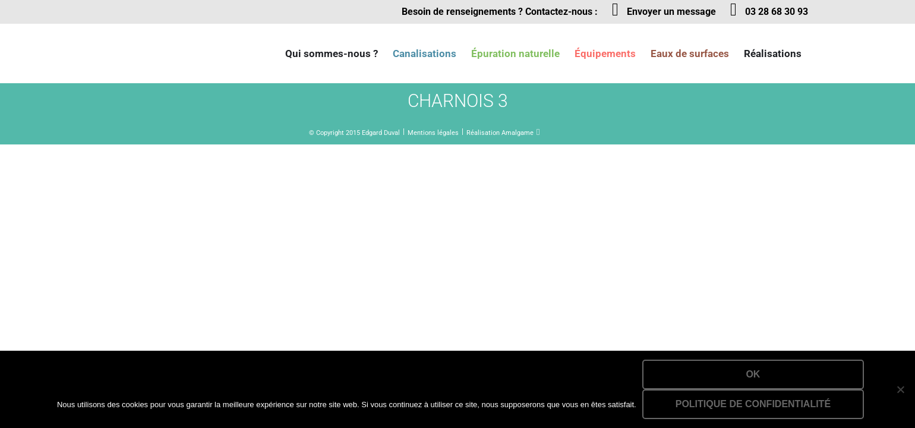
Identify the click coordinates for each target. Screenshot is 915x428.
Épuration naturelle (515, 53)
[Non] (900, 389)
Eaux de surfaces (690, 53)
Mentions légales (433, 133)
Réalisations (773, 53)
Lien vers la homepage (166, 53)
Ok (753, 374)
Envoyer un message (671, 11)
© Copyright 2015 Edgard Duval (354, 133)
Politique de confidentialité (753, 404)
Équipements (605, 53)
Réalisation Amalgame (500, 133)
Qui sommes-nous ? (331, 53)
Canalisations (424, 53)
